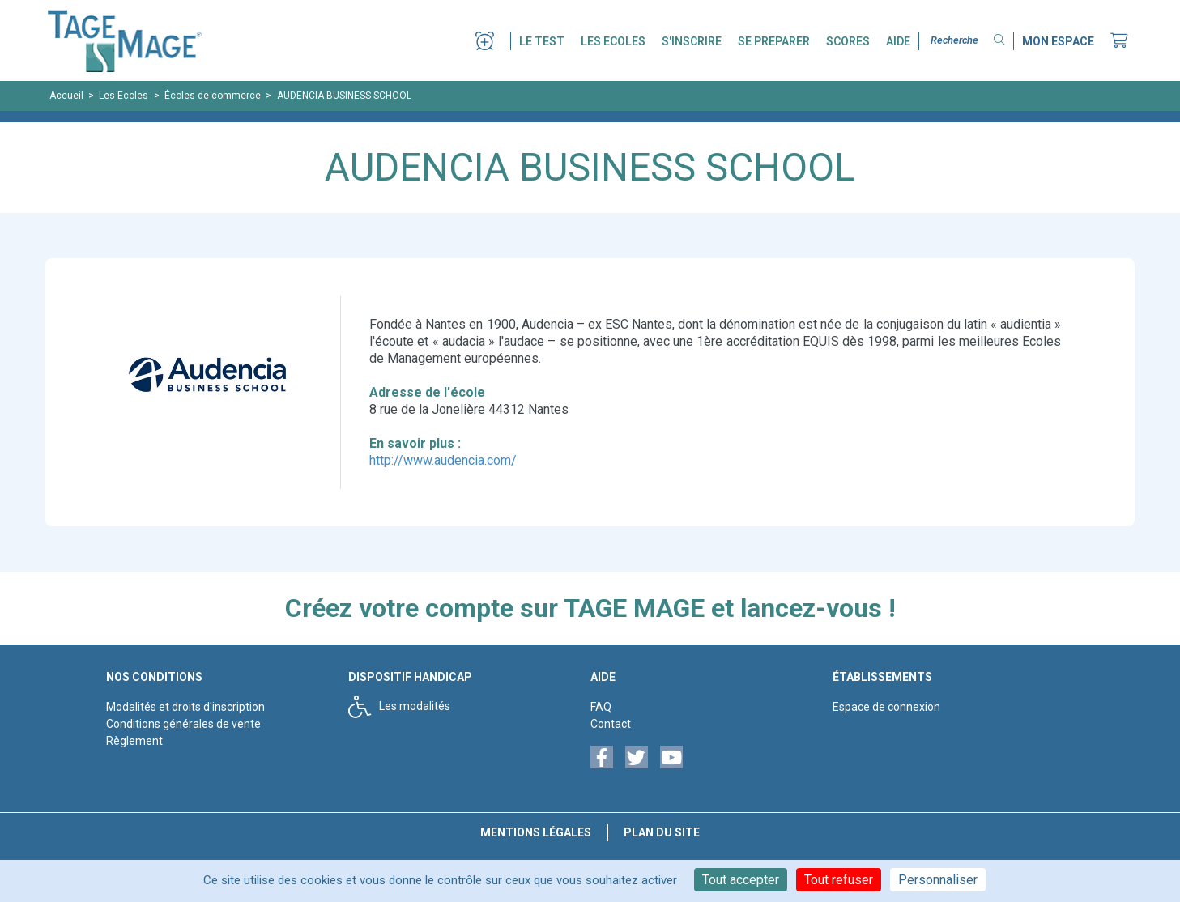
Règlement (134, 740)
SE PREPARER (774, 41)
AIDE (898, 41)
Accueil (66, 95)
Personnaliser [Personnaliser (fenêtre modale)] (938, 879)
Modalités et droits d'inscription (185, 706)
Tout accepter (740, 879)
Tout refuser (838, 879)
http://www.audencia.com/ (443, 460)
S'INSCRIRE (692, 41)
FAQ (600, 706)
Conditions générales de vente (183, 723)
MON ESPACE (1058, 41)
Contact (610, 723)
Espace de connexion (886, 706)
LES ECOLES (613, 41)
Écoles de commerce (212, 95)
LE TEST (541, 41)
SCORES (848, 41)
